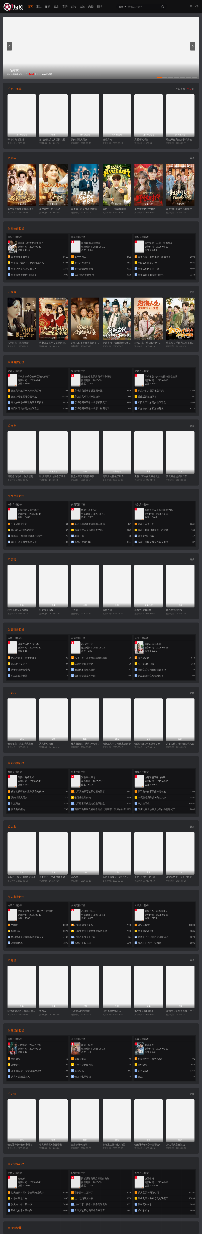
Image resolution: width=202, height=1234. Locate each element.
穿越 (47, 6)
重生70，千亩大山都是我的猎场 (180, 342)
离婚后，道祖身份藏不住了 (180, 1011)
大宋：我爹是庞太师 (144, 877)
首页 (30, 6)
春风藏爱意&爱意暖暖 (50, 1144)
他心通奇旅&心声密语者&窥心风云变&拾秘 (22, 1144)
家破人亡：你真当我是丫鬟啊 (85, 342)
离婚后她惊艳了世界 (113, 476)
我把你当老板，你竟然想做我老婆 (22, 476)
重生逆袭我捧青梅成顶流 (20, 209)
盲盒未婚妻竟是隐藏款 (82, 476)
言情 (65, 6)
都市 (73, 6)
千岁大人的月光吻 (80, 1011)
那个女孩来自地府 (143, 1011)
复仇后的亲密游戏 (175, 1144)
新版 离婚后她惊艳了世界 (52, 476)
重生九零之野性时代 (144, 209)
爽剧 (56, 6)
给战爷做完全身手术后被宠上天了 (180, 139)
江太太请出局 (46, 610)
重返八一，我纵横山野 (114, 209)
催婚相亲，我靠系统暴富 (20, 743)
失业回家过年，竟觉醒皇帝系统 (53, 342)
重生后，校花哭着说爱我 (84, 209)
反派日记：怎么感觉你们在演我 (53, 877)
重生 (39, 6)
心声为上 (75, 610)
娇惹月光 (107, 139)
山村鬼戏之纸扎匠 (112, 1011)
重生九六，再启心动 (49, 209)
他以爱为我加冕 (174, 610)
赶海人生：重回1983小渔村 (148, 342)
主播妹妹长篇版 (79, 1144)
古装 (82, 6)
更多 (192, 158)
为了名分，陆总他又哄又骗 (180, 743)
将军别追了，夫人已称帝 (179, 877)
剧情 (99, 6)
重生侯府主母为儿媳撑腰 (179, 209)
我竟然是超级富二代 (176, 476)
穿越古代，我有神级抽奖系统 (117, 342)
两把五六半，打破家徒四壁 (117, 743)
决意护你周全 (46, 743)
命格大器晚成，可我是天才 (117, 877)
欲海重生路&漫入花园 (114, 1144)
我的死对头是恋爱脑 (18, 610)
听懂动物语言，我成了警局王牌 (22, 1011)
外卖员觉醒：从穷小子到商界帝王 (85, 743)
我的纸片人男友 (79, 139)
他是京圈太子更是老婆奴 (147, 743)
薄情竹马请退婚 (16, 139)
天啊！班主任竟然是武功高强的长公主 (148, 476)
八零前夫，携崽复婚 (18, 342)
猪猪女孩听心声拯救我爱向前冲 (53, 139)
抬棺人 (42, 1011)
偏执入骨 (107, 610)
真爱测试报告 (141, 139)
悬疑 (91, 6)
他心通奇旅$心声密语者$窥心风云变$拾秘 (148, 1144)
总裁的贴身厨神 (142, 610)
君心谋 (74, 877)
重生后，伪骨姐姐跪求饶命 (22, 877)
